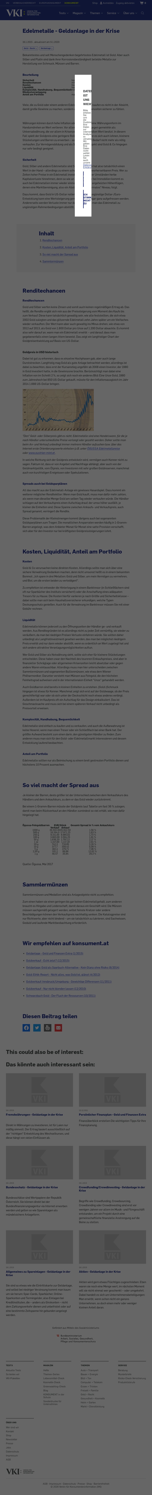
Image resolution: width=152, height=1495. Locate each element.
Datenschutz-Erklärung (90, 166)
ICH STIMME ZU (83, 179)
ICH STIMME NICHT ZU (83, 199)
